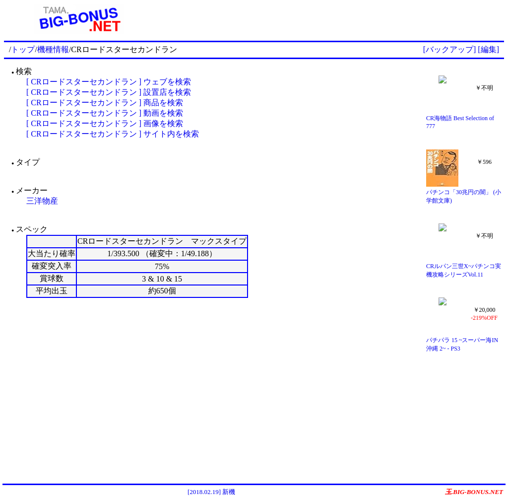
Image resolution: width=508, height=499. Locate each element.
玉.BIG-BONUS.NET (474, 492)
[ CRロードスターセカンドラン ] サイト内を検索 (112, 134)
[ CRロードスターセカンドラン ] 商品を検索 (104, 102)
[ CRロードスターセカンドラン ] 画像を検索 (104, 123)
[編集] (488, 49)
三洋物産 (42, 201)
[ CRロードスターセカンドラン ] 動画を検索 (104, 113)
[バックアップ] (449, 49)
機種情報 (53, 49)
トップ (23, 49)
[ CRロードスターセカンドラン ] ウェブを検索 (108, 81)
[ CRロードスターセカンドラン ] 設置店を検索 (108, 92)
